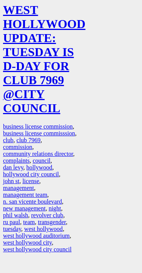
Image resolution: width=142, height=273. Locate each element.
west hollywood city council (37, 249)
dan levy (13, 167)
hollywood (39, 167)
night (54, 208)
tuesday (12, 229)
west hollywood (43, 229)
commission (17, 147)
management (18, 188)
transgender (52, 222)
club (8, 140)
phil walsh (15, 215)
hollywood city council (31, 174)
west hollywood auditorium (36, 235)
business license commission (38, 126)
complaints (16, 160)
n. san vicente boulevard (32, 201)
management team (25, 194)
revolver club (47, 215)
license (30, 181)
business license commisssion (39, 133)
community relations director (38, 154)
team (29, 222)
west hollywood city (27, 242)
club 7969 (29, 140)
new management (24, 208)
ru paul (11, 222)
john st (11, 181)
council (41, 160)
